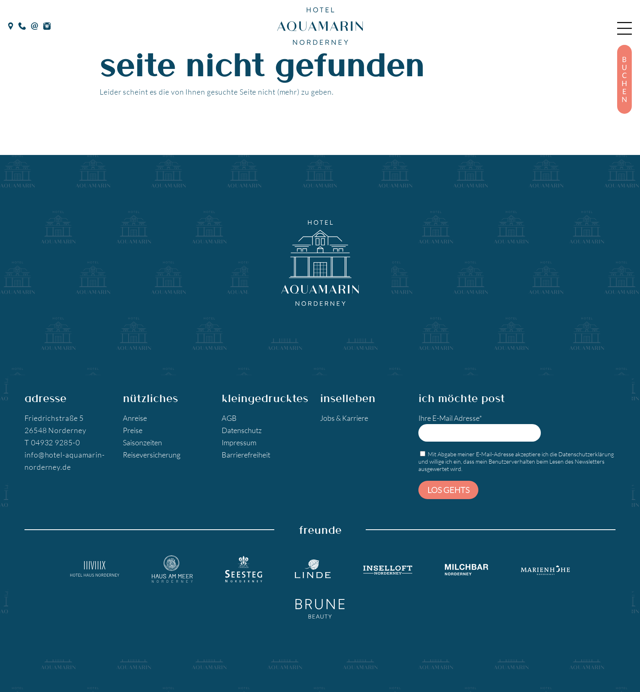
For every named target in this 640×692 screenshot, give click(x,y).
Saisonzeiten (142, 442)
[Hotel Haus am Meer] (172, 569)
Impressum (239, 442)
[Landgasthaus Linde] (312, 568)
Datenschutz (242, 430)
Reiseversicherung (151, 454)
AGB (229, 417)
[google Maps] (10, 25)
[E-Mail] (34, 25)
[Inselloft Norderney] (388, 569)
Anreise (135, 417)
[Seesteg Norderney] (243, 569)
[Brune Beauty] (320, 608)
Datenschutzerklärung (586, 454)
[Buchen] (624, 79)
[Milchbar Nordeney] (466, 569)
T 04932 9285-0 (52, 442)
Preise (132, 430)
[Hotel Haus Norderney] (95, 569)
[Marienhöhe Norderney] (545, 569)
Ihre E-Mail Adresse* (479, 427)
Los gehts (448, 490)
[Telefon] (22, 25)
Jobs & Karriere (344, 417)
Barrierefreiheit (246, 454)
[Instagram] (47, 25)
